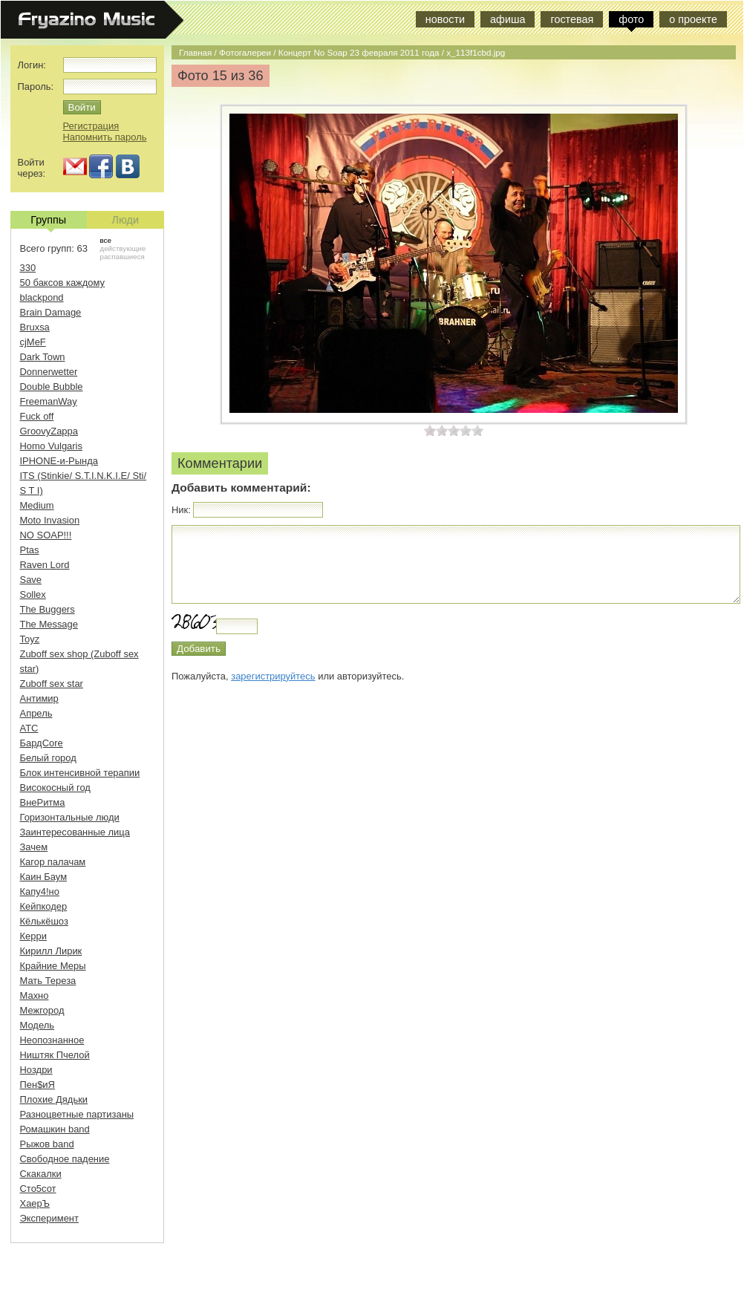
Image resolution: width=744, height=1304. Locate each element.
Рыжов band (47, 1144)
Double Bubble (51, 386)
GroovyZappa (49, 431)
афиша (507, 19)
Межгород (42, 1010)
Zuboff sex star (51, 683)
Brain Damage (51, 312)
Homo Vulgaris (51, 445)
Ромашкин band (55, 1129)
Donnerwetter (49, 371)
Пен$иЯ (37, 1084)
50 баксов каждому (62, 282)
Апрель (36, 713)
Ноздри (36, 1069)
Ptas (29, 549)
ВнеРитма (42, 802)
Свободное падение (65, 1158)
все (105, 240)
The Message (49, 624)
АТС (29, 728)
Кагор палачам (53, 861)
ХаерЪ (35, 1203)
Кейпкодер (44, 906)
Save (31, 579)
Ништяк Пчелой (55, 1054)
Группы (48, 221)
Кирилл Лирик (51, 950)
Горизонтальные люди (70, 817)
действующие (123, 248)
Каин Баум (44, 876)
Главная (195, 52)
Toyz (30, 639)
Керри (33, 936)
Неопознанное (52, 1040)
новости (445, 19)
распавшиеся (122, 256)
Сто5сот (38, 1188)
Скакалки (41, 1173)
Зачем (34, 847)
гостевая (571, 19)
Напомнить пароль (105, 137)
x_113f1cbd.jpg (475, 52)
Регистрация (91, 125)
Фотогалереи (245, 52)
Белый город (48, 757)
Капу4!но (39, 891)
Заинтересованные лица (75, 832)
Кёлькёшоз (44, 921)
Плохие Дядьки (54, 1099)
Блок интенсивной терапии (80, 772)
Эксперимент (49, 1218)
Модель (37, 1025)
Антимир (39, 698)
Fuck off (37, 416)
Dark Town (42, 356)
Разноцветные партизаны (77, 1114)
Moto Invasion (50, 520)
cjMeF (33, 342)
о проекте (693, 19)
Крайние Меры (53, 965)
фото (631, 19)
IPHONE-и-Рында (59, 460)
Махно (34, 995)
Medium (37, 505)
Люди (125, 220)
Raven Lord (45, 564)
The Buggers (47, 609)
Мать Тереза (48, 980)
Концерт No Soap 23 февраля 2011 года (359, 52)
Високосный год (55, 787)
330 (28, 267)
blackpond (42, 297)
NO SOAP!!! (46, 535)
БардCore (41, 743)
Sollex (33, 594)
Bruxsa (35, 327)
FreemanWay (48, 401)
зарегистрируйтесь (273, 676)
